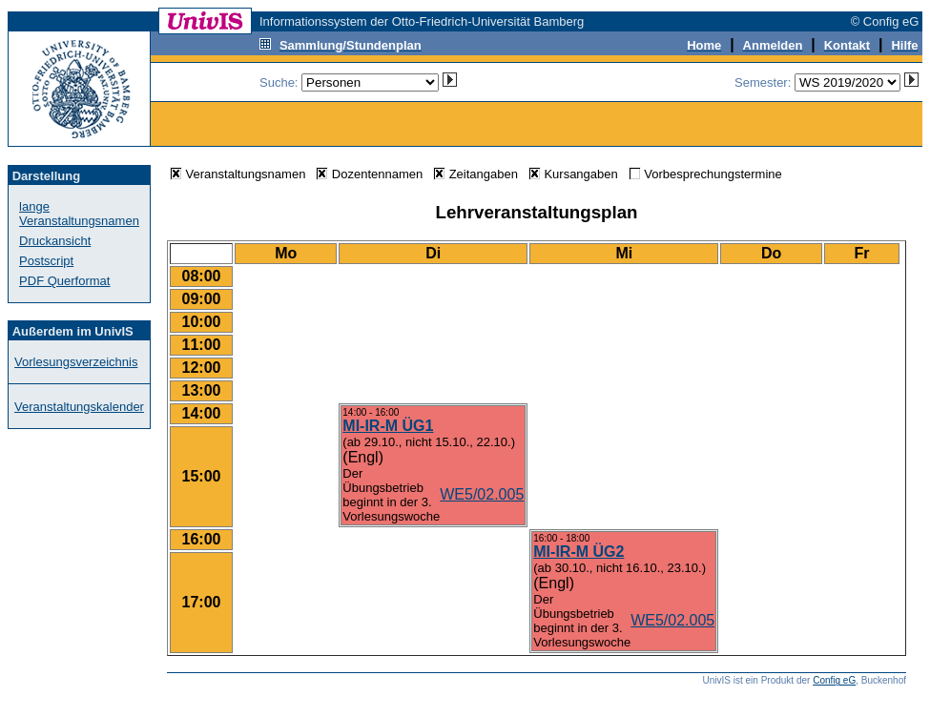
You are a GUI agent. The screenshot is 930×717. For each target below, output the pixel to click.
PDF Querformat (64, 281)
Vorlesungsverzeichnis (75, 362)
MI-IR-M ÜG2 (578, 551)
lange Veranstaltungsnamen (79, 213)
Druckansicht (55, 241)
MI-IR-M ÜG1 (387, 426)
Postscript (46, 261)
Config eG (834, 680)
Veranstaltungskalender (79, 406)
